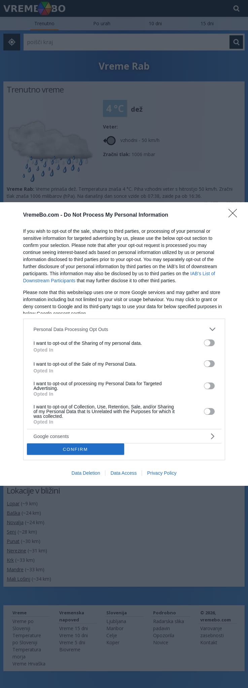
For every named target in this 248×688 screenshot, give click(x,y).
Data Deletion (86, 473)
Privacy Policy (161, 473)
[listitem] (124, 329)
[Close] (234, 215)
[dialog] (124, 344)
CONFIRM (75, 448)
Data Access (123, 473)
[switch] (209, 342)
